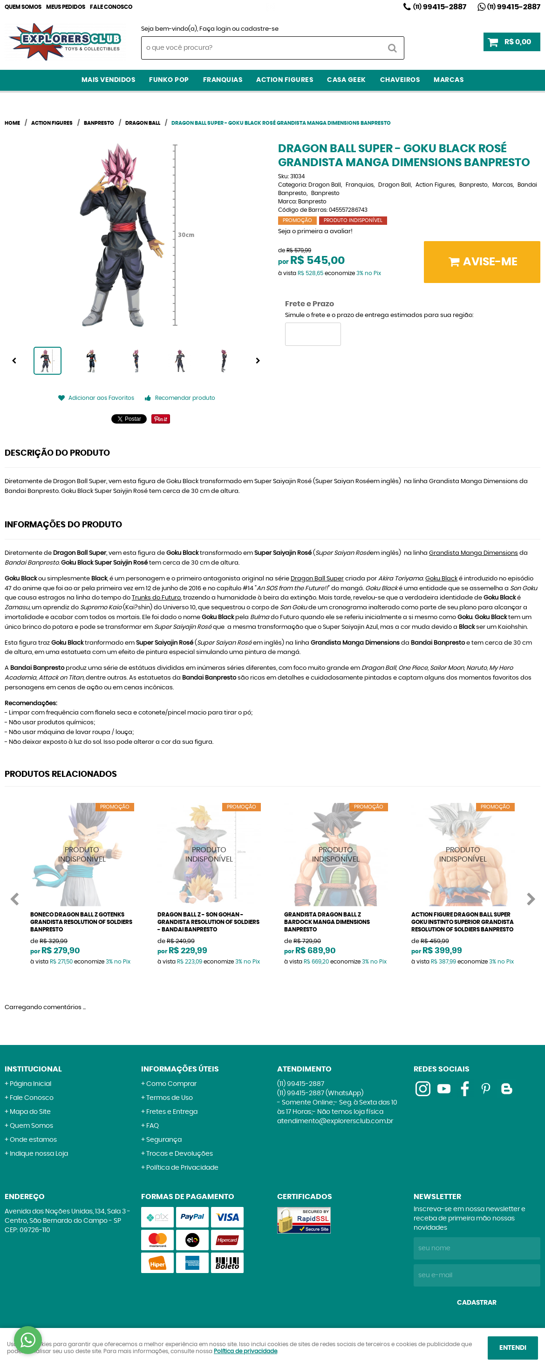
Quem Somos (23, 7)
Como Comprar (171, 1084)
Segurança (164, 1140)
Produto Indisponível (82, 855)
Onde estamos (33, 1140)
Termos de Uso (169, 1098)
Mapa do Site (30, 1112)
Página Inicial (30, 1084)
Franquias (223, 80)
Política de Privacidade (182, 1168)
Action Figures (284, 80)
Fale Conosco (111, 7)
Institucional (33, 1069)
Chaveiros (400, 80)
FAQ (152, 1126)
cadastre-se (260, 29)
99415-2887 (439, 7)
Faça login (215, 29)
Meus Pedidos (65, 7)
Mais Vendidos (109, 80)
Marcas (448, 80)
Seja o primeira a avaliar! (315, 232)
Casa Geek (346, 80)
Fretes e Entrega (172, 1112)
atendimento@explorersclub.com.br (335, 1121)
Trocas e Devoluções (179, 1154)
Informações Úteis (180, 1069)
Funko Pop (169, 80)
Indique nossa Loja (39, 1154)
